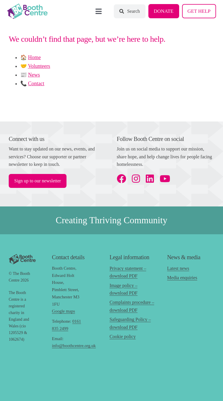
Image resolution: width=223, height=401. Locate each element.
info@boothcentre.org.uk (74, 345)
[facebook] (121, 178)
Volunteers (39, 66)
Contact (36, 83)
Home (34, 57)
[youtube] (165, 178)
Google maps (63, 311)
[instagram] (136, 178)
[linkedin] (150, 178)
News (34, 75)
